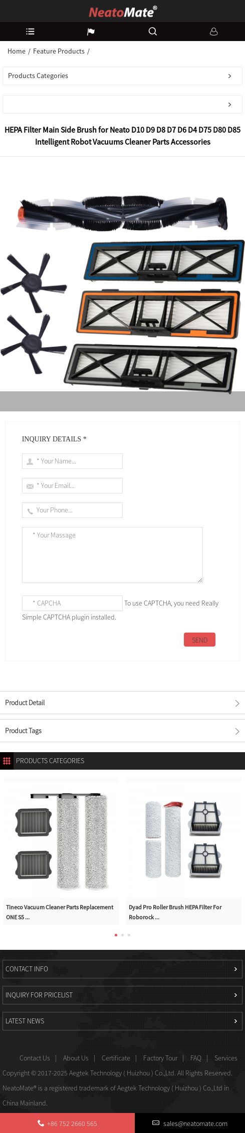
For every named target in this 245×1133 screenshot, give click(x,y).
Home (17, 51)
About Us (76, 1057)
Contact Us (35, 1057)
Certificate (116, 1057)
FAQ (195, 1057)
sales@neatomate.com (194, 1123)
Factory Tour (160, 1057)
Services (225, 1057)
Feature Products (59, 51)
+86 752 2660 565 (72, 1123)
